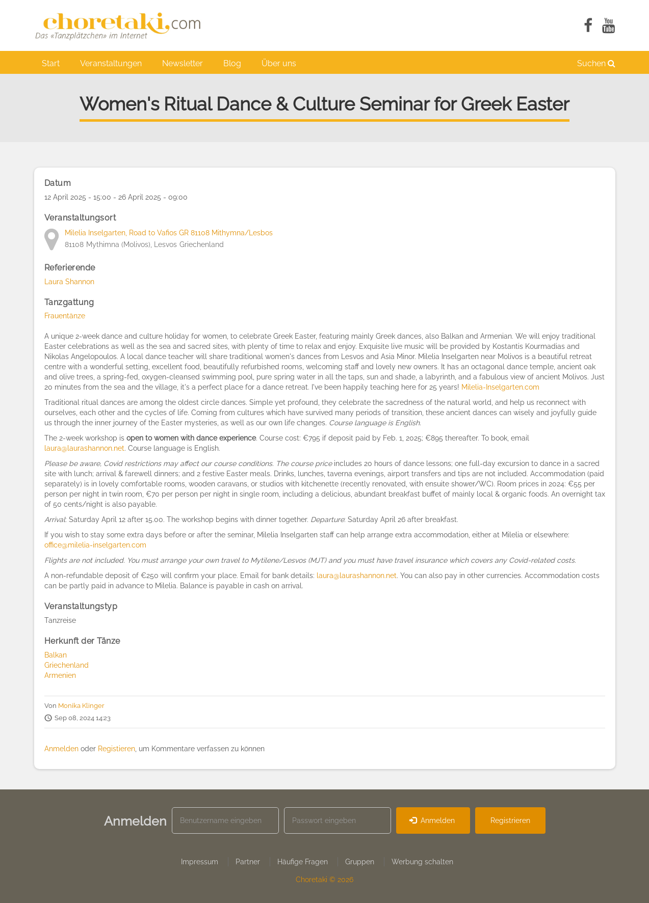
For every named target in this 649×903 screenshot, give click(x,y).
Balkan (55, 655)
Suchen (596, 63)
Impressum (199, 862)
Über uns (279, 63)
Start (51, 63)
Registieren (116, 749)
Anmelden (61, 749)
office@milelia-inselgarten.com (95, 545)
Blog (232, 63)
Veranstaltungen (111, 63)
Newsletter (182, 63)
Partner (248, 862)
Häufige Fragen (302, 862)
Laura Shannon (69, 282)
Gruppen (359, 862)
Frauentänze (64, 316)
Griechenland (66, 665)
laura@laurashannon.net (84, 448)
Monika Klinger (81, 705)
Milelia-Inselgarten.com (501, 387)
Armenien (60, 675)
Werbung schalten (422, 862)
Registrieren (510, 820)
